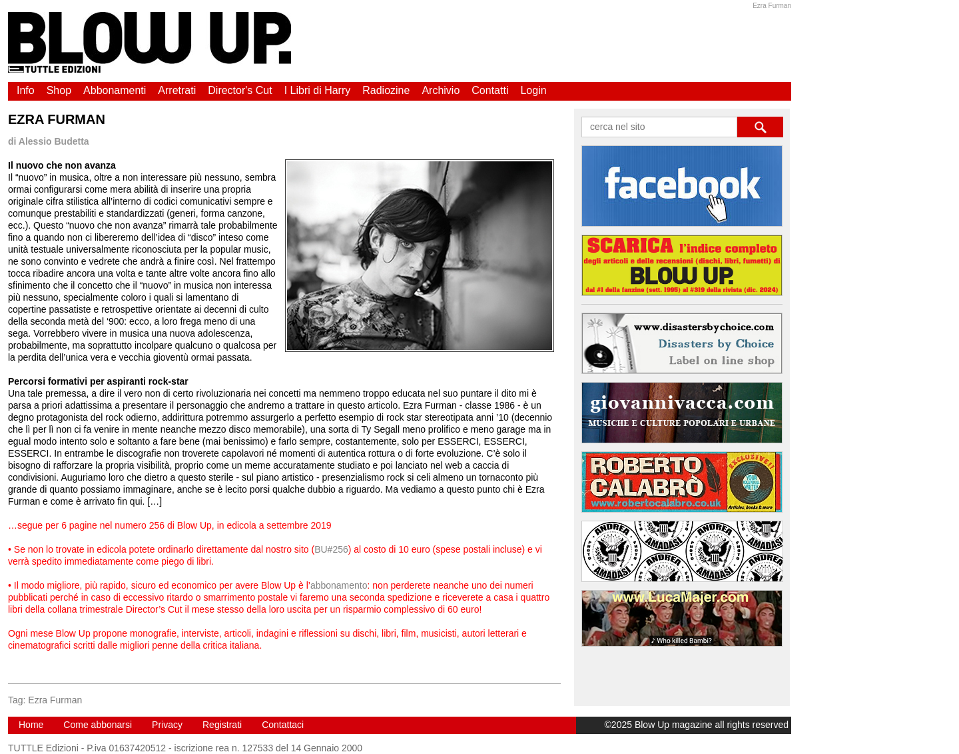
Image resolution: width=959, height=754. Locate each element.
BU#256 (331, 549)
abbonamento (339, 585)
